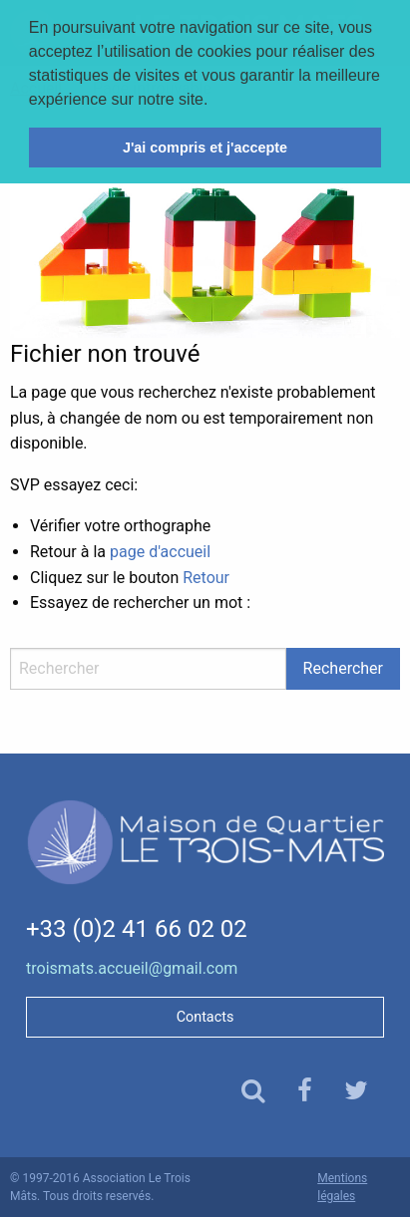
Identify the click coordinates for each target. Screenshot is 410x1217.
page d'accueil (160, 551)
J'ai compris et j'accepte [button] (205, 147)
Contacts (205, 1017)
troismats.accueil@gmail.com (131, 968)
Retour (206, 577)
